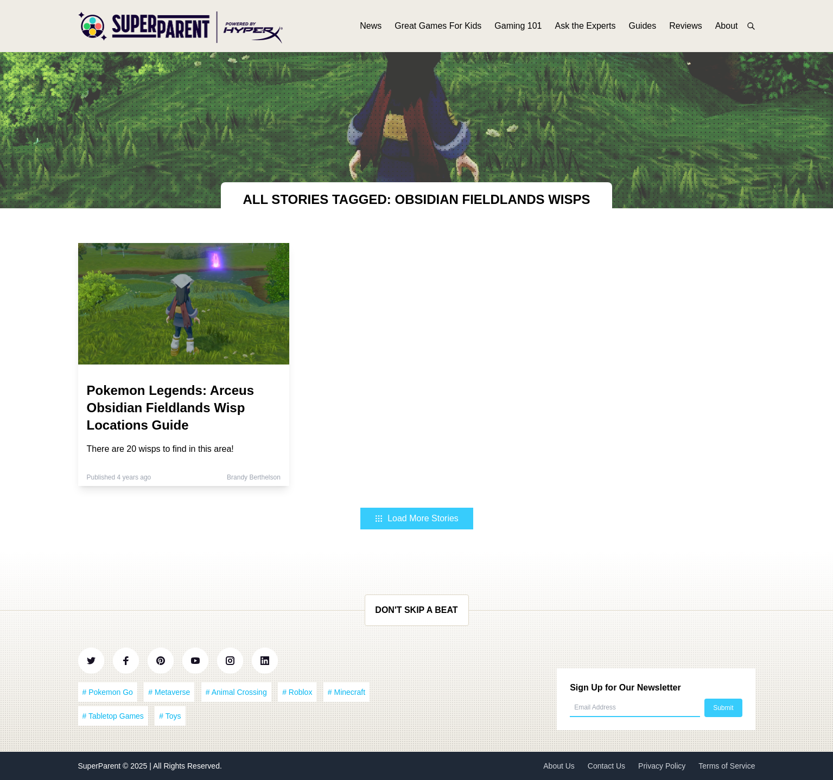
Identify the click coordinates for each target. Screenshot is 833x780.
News (370, 25)
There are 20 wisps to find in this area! (160, 448)
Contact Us (606, 766)
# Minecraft (346, 692)
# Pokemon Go (107, 692)
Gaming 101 (518, 25)
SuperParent (100, 766)
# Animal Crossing (236, 692)
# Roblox (297, 692)
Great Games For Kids (438, 25)
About (726, 25)
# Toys (170, 716)
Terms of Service (726, 766)
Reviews (685, 25)
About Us (559, 766)
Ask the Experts (585, 25)
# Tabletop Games (113, 716)
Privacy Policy (661, 766)
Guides (643, 25)
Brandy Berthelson (254, 477)
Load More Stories (416, 518)
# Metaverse (169, 692)
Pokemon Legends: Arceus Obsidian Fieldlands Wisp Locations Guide (171, 407)
